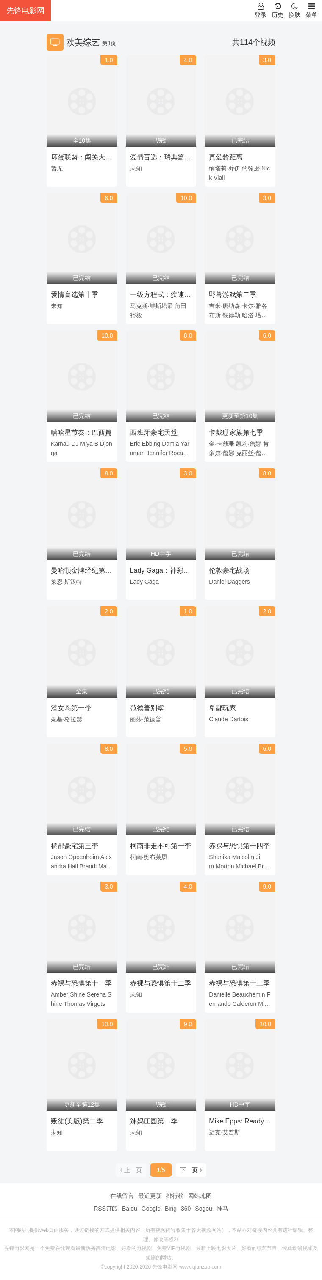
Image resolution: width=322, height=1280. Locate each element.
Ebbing (151, 443)
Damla (170, 443)
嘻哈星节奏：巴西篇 (81, 432)
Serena (96, 994)
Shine (77, 994)
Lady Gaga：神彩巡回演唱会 (160, 572)
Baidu (129, 1208)
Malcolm (243, 857)
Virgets (96, 1003)
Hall (73, 866)
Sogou (203, 1208)
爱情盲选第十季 (74, 294)
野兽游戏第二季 (232, 294)
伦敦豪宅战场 (229, 570)
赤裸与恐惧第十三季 (239, 983)
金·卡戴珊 (221, 443)
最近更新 (150, 1195)
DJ (74, 443)
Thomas (74, 1003)
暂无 (57, 168)
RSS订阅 (106, 1208)
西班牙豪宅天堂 (154, 432)
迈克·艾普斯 (224, 1132)
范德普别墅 (147, 707)
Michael (246, 866)
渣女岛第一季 (71, 707)
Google (151, 1208)
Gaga (151, 581)
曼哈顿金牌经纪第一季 (81, 572)
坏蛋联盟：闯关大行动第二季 (81, 159)
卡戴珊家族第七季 (236, 432)
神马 (222, 1208)
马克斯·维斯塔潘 (151, 305)
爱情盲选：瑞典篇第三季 (160, 159)
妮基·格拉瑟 (66, 719)
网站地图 (200, 1195)
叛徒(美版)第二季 (77, 1121)
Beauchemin (248, 994)
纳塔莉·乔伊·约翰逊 (234, 168)
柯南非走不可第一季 (160, 845)
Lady (136, 581)
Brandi (88, 866)
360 (186, 1208)
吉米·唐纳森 (224, 305)
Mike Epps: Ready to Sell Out (236, 1123)
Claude (218, 719)
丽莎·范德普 (145, 719)
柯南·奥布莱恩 (148, 857)
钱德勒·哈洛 (238, 315)
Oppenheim (83, 857)
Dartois (239, 719)
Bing (171, 1208)
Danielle (219, 994)
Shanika (219, 857)
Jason (59, 857)
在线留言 (122, 1195)
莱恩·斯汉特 (66, 581)
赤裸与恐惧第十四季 (239, 845)
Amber (59, 994)
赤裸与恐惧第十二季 (160, 983)
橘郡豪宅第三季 (74, 845)
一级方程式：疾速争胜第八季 (160, 296)
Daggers (239, 581)
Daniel (217, 581)
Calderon (245, 1003)
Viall (219, 177)
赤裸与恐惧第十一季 (81, 983)
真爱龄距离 (226, 157)
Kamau (60, 443)
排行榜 (175, 1195)
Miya (86, 443)
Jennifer (157, 453)
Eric (135, 443)
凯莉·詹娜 (248, 443)
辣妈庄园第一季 (154, 1121)
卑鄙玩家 (222, 707)
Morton (225, 866)
